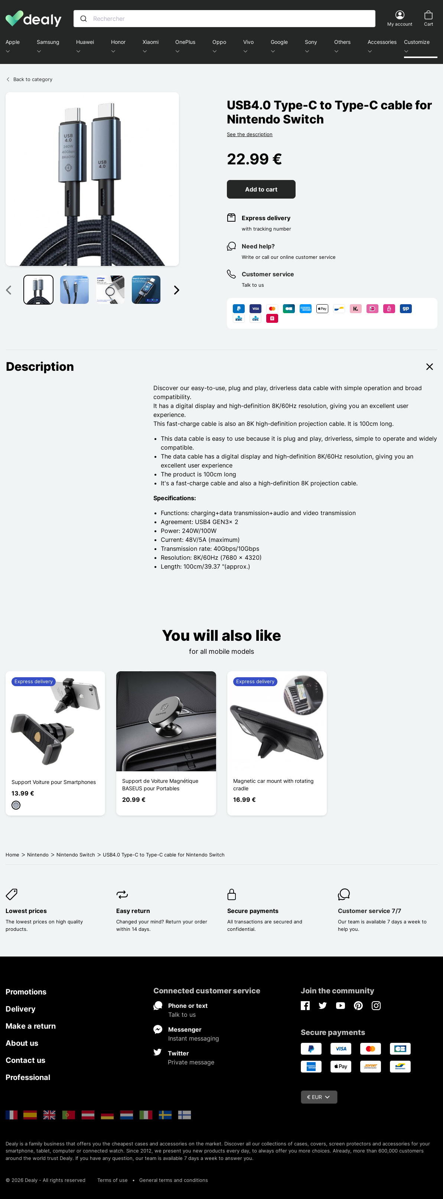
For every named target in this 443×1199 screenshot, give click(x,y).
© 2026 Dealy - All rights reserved (45, 1180)
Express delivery (266, 218)
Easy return (133, 910)
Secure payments (252, 910)
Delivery (21, 1008)
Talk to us (182, 1014)
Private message (191, 1062)
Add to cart (261, 189)
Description (221, 366)
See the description (250, 134)
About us (22, 1043)
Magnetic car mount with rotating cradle (273, 784)
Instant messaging (193, 1038)
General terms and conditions (173, 1180)
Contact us (25, 1060)
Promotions (26, 991)
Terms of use (112, 1180)
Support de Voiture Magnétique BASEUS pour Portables (160, 784)
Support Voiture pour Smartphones (54, 782)
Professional (28, 1077)
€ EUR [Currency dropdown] (318, 1097)
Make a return (31, 1026)
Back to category (29, 79)
